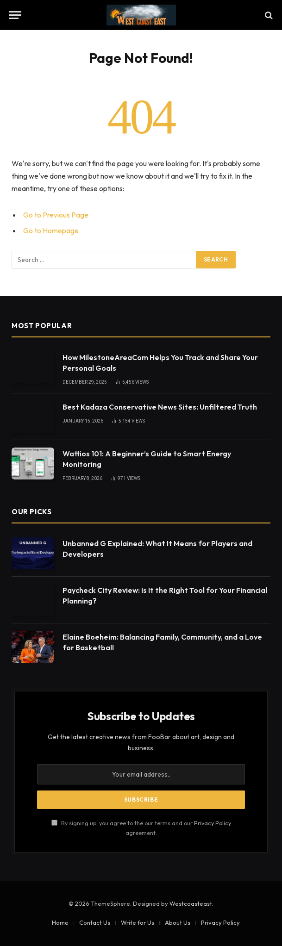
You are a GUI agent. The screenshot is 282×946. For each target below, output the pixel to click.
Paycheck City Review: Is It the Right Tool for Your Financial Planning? (165, 595)
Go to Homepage (51, 230)
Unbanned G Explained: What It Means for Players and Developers (157, 549)
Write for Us (137, 922)
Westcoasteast (190, 903)
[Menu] (15, 15)
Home (60, 922)
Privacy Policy (212, 823)
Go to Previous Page (55, 214)
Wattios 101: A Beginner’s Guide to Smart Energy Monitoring (147, 459)
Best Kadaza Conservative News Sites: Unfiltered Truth (160, 406)
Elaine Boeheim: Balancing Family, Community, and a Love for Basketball (162, 642)
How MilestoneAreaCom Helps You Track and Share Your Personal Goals (160, 363)
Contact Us (94, 922)
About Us (177, 922)
